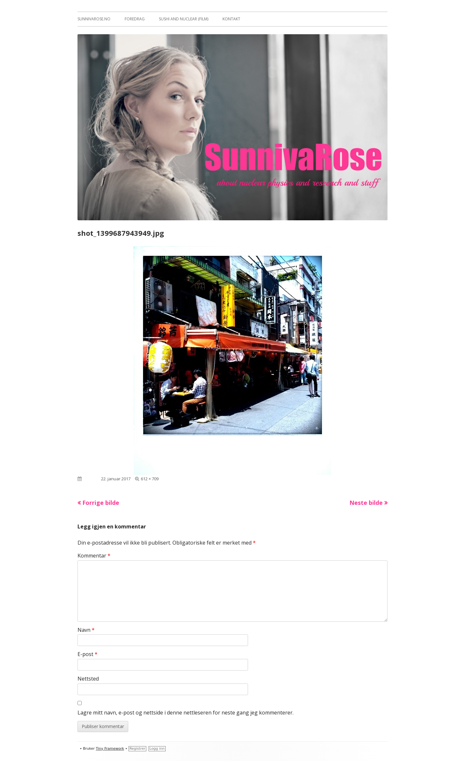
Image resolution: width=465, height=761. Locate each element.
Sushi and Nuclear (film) (183, 19)
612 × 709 (150, 479)
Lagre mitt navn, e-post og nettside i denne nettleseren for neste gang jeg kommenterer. (186, 712)
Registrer (137, 748)
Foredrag (135, 19)
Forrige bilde (100, 502)
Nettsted (88, 678)
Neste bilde (366, 502)
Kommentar (94, 555)
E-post (88, 654)
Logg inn (157, 748)
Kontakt (231, 19)
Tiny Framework (110, 748)
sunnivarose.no (94, 19)
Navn (86, 629)
